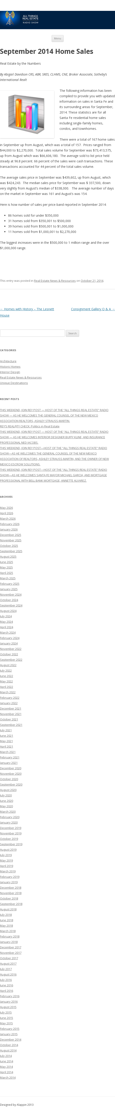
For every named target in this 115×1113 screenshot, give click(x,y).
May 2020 (6, 806)
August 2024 (8, 611)
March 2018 (8, 931)
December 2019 (10, 828)
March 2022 (8, 692)
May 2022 (6, 681)
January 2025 (9, 589)
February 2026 (9, 524)
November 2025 (10, 540)
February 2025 (9, 584)
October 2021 (9, 719)
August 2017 (8, 963)
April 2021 (6, 746)
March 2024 (8, 632)
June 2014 (6, 1061)
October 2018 (9, 898)
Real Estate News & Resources (55, 281)
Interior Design (10, 372)
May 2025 (6, 567)
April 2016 (6, 991)
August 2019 (8, 850)
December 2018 (10, 888)
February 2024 (9, 638)
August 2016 (8, 974)
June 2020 (6, 801)
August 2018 (8, 909)
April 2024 (6, 627)
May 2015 (6, 1023)
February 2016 (9, 996)
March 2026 (8, 518)
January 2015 (9, 1034)
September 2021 (11, 725)
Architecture (8, 361)
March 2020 (8, 812)
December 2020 (10, 768)
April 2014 (6, 1072)
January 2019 (9, 882)
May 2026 (6, 508)
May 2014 (6, 1067)
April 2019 (6, 866)
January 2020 (9, 822)
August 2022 (8, 665)
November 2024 (10, 594)
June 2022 (6, 676)
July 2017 (6, 969)
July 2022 (6, 670)
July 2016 (6, 980)
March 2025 (8, 578)
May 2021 (6, 741)
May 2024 (6, 622)
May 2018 (6, 926)
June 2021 (6, 736)
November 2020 (10, 774)
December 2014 (10, 1039)
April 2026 (6, 513)
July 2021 (6, 730)
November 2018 (10, 893)
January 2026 (9, 529)
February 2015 (9, 1029)
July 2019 (6, 855)
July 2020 (6, 795)
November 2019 (10, 833)
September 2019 (11, 844)
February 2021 (9, 757)
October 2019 (9, 839)
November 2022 (10, 649)
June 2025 (6, 562)
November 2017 (10, 953)
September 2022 (11, 660)
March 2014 (8, 1077)
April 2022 (6, 687)
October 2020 (9, 779)
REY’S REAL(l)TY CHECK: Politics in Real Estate (30, 426)
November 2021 (10, 714)
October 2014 (9, 1045)
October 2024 (9, 600)
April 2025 (6, 573)
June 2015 (6, 1018)
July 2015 (6, 1012)
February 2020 (9, 817)
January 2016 (9, 1001)
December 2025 (10, 535)
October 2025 (9, 546)
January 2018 (9, 942)
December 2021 (10, 708)
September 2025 (11, 551)
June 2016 (6, 985)
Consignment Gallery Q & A (93, 309)
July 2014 (6, 1056)
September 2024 (11, 605)
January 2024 (9, 643)
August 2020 (8, 790)
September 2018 (11, 904)
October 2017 (9, 958)
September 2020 (11, 784)
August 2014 (8, 1050)
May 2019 (6, 860)
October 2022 (9, 654)
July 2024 (6, 616)
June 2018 (6, 920)
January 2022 (9, 703)
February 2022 (9, 698)
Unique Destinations (14, 383)
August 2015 (8, 1007)
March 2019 (8, 871)
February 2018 (9, 936)
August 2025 (8, 556)
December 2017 (10, 947)
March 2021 (8, 752)
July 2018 (6, 915)
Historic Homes (10, 367)
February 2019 (9, 877)
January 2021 (9, 763)
